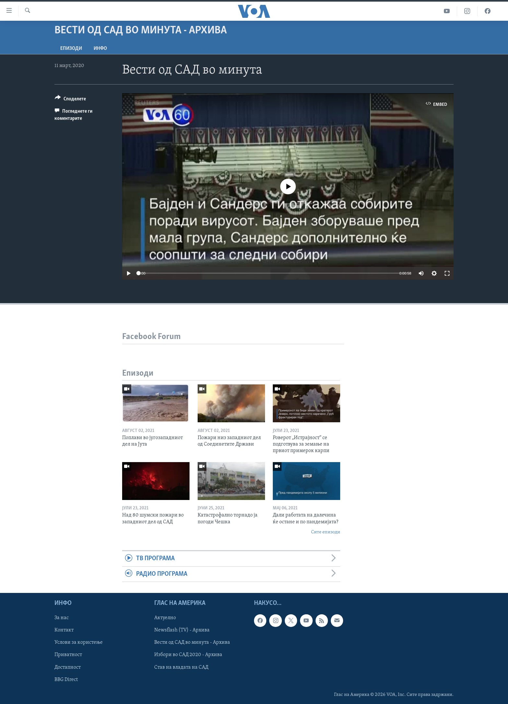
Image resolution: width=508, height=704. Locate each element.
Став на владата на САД (181, 667)
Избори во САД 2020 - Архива (188, 655)
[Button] (70, 100)
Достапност (67, 667)
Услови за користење (78, 642)
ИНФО (100, 48)
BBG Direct (66, 679)
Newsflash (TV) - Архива (182, 630)
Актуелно (165, 617)
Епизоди (71, 48)
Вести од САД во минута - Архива (192, 642)
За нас (61, 617)
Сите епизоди (325, 532)
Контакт (64, 630)
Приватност (68, 655)
